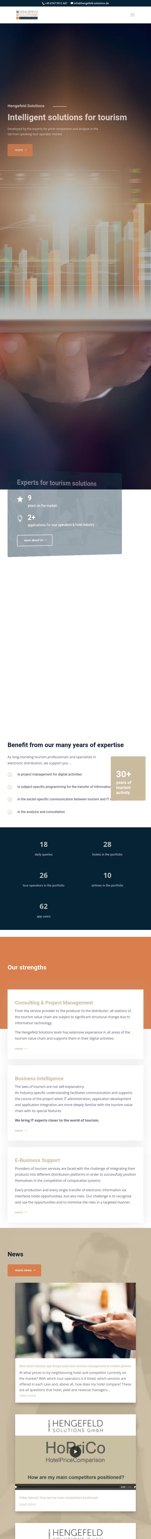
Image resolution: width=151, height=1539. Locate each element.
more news (23, 1270)
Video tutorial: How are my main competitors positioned (58, 1497)
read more (27, 1395)
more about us (28, 539)
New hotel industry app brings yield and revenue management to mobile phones (75, 1366)
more (19, 1049)
